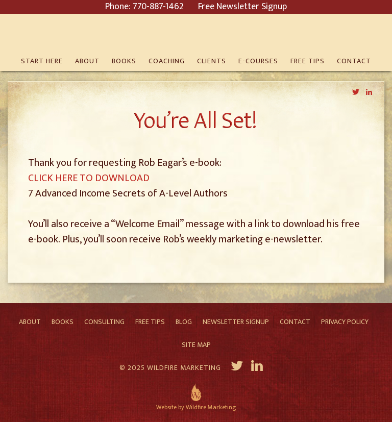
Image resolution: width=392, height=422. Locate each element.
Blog (184, 322)
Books (63, 322)
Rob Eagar (196, 33)
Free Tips (150, 322)
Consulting (104, 322)
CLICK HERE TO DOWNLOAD (89, 178)
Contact (295, 322)
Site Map (196, 345)
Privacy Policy (345, 322)
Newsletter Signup (236, 322)
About (30, 322)
